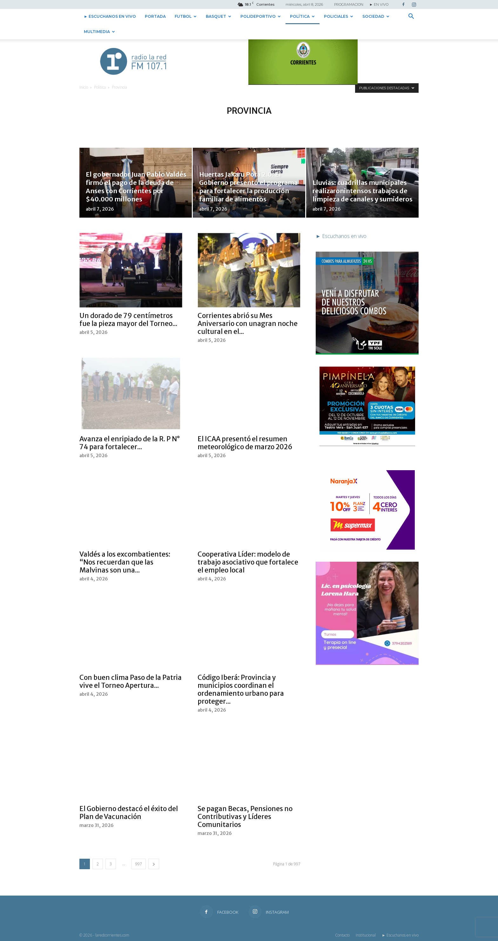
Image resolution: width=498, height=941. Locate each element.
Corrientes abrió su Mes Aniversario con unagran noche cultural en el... (248, 323)
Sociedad (375, 16)
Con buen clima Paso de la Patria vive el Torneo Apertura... (130, 681)
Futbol (186, 16)
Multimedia (99, 31)
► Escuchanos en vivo (110, 16)
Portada (155, 16)
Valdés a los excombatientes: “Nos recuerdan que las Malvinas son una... (124, 562)
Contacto (342, 935)
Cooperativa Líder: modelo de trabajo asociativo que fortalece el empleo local (248, 562)
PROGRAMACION (348, 4)
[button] (411, 16)
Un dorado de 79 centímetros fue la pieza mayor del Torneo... (128, 319)
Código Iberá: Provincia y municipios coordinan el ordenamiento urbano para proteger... (241, 689)
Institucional (366, 935)
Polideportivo (260, 16)
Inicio (83, 87)
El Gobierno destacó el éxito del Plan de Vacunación (128, 812)
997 (138, 864)
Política (302, 16)
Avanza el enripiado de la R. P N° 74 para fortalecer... (129, 443)
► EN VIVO (378, 4)
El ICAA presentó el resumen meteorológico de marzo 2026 (245, 443)
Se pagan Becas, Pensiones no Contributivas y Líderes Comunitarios (245, 816)
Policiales (338, 16)
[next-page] (153, 864)
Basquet (218, 16)
